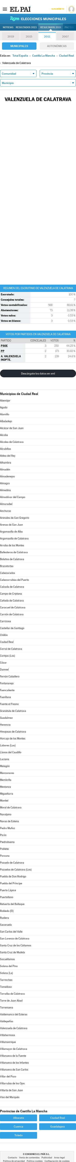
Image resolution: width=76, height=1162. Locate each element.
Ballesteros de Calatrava (14, 552)
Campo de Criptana (11, 593)
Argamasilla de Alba (11, 531)
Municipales (19, 46)
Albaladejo (6, 421)
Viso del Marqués (9, 1097)
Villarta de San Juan (11, 1090)
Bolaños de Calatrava (12, 559)
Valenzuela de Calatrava (13, 1028)
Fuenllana (5, 697)
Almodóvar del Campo (12, 497)
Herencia (5, 724)
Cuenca (18, 1126)
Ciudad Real (7, 641)
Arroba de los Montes (12, 545)
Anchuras (5, 510)
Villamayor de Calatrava (13, 1048)
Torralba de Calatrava (12, 993)
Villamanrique (8, 1042)
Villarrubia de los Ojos (12, 1083)
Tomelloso (6, 986)
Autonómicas (56, 46)
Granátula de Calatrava (13, 710)
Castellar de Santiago (12, 628)
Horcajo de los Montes (12, 738)
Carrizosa (5, 621)
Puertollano (6, 897)
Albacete (18, 1117)
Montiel (4, 800)
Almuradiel (6, 504)
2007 (65, 36)
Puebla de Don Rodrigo (13, 876)
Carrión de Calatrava (12, 614)
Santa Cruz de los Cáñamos (15, 945)
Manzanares (7, 773)
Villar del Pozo (8, 1076)
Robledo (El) (7, 910)
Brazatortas (6, 566)
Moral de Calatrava (10, 807)
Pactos (69, 27)
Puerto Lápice (8, 890)
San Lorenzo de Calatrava (14, 938)
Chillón (4, 635)
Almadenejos (7, 476)
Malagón (5, 766)
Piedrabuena (7, 842)
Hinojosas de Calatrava (13, 731)
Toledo (18, 1135)
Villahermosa (7, 1035)
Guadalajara (57, 1126)
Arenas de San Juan (11, 524)
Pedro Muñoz (7, 828)
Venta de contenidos (29, 1157)
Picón (3, 835)
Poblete (4, 848)
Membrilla (5, 779)
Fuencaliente (7, 690)
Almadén (5, 469)
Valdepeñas (6, 1021)
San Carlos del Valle (11, 931)
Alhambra (5, 462)
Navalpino (5, 814)
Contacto (12, 1157)
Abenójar (5, 400)
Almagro (5, 483)
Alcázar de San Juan (12, 428)
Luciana (4, 759)
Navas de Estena (9, 821)
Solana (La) (6, 973)
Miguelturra (6, 793)
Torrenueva (6, 1007)
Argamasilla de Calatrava (14, 538)
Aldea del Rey (7, 455)
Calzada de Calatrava (12, 586)
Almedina (5, 490)
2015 (29, 36)
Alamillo (4, 414)
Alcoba (4, 435)
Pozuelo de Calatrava (12, 862)
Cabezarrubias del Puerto (14, 579)
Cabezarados (7, 573)
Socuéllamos (7, 959)
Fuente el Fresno (9, 704)
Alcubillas (5, 448)
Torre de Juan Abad (11, 1000)
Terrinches (6, 979)
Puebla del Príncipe (11, 883)
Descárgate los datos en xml (38, 373)
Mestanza (5, 786)
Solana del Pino (9, 966)
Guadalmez (6, 717)
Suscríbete (57, 9)
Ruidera (4, 917)
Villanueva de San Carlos (14, 1069)
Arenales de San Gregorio (14, 517)
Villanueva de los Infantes (14, 1062)
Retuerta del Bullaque (12, 904)
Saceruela (6, 924)
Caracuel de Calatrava (12, 607)
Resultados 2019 (50, 27)
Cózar (3, 662)
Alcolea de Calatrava (12, 441)
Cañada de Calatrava (12, 600)
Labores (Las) (8, 745)
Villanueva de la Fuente (13, 1055)
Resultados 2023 (26, 27)
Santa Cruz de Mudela (12, 952)
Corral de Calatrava (11, 648)
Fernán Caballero (9, 676)
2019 (10, 36)
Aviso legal (59, 1157)
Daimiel (4, 669)
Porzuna (5, 855)
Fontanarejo (7, 683)
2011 (47, 36)
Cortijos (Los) (7, 655)
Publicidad (47, 1157)
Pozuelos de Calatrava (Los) (16, 869)
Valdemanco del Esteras (13, 1014)
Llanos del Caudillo (10, 752)
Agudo (3, 407)
